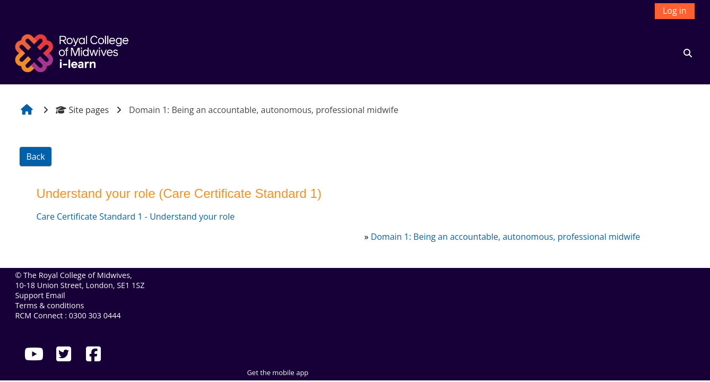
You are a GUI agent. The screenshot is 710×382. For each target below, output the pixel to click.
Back (35, 156)
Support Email (40, 295)
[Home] (73, 52)
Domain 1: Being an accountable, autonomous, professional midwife (505, 236)
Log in (675, 10)
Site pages (82, 110)
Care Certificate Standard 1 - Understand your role (135, 216)
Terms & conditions (49, 305)
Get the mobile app (277, 372)
